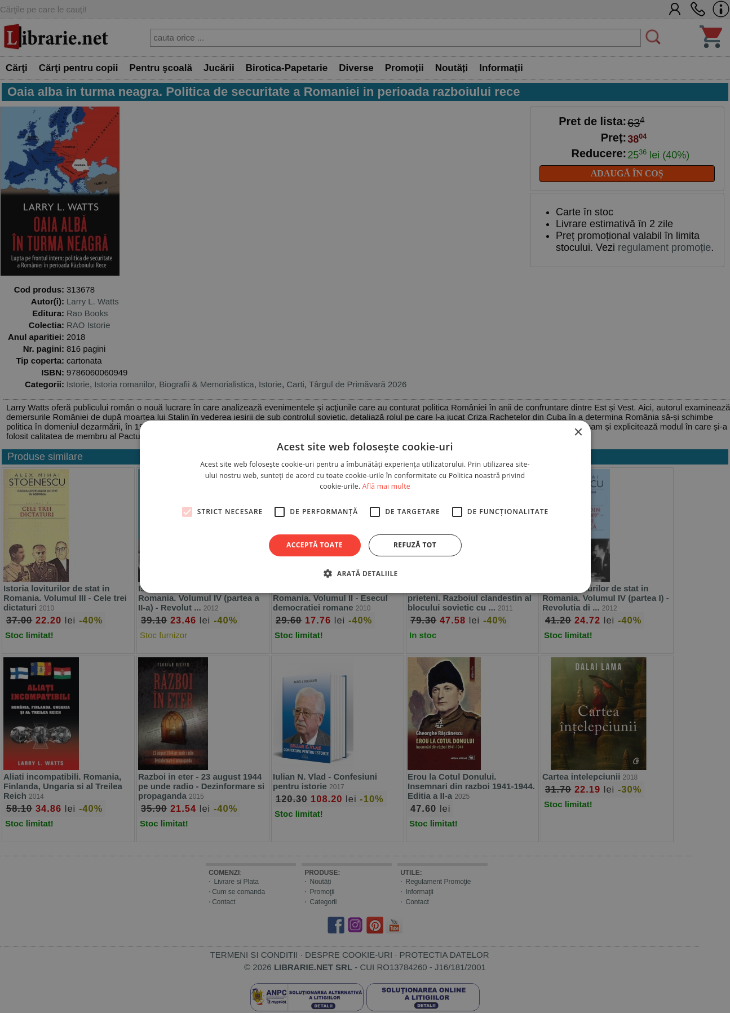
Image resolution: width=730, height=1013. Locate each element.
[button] (364, 573)
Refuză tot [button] (414, 545)
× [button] (578, 432)
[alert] (365, 506)
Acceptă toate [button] (314, 545)
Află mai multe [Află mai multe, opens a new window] (386, 486)
